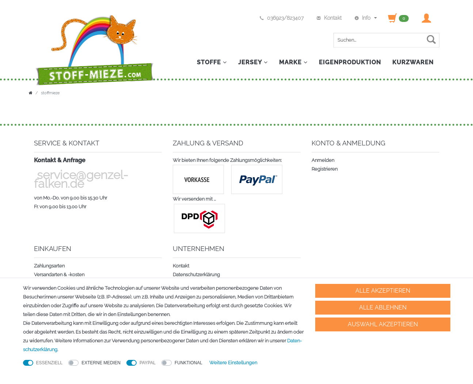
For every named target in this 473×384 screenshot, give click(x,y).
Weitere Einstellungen (233, 362)
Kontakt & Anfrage (59, 160)
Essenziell (49, 362)
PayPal (148, 362)
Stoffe (212, 62)
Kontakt (181, 266)
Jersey (253, 62)
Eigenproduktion (350, 62)
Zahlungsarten (49, 266)
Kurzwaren (413, 62)
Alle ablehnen (383, 307)
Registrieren (324, 169)
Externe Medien (101, 362)
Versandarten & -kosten (59, 274)
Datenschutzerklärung (196, 274)
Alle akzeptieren (382, 290)
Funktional (188, 362)
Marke (293, 62)
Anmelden (323, 160)
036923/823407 (282, 18)
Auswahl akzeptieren (383, 324)
